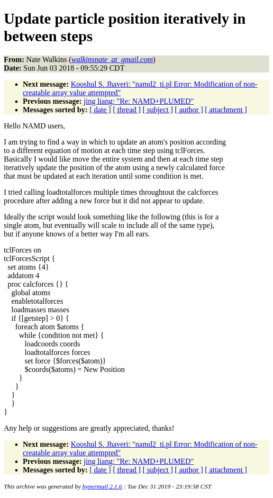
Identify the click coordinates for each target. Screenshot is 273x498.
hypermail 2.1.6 (102, 486)
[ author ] (189, 110)
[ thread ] (127, 110)
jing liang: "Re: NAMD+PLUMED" (139, 101)
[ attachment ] (226, 110)
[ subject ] (158, 110)
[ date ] (100, 110)
